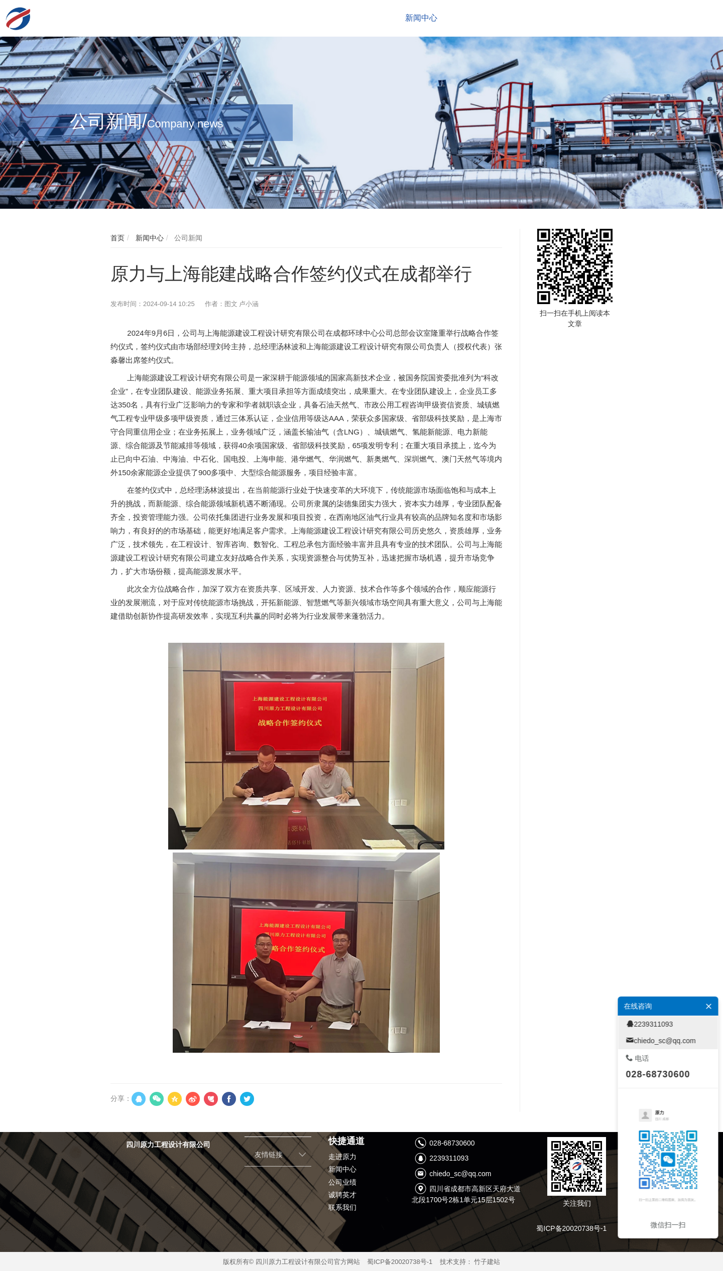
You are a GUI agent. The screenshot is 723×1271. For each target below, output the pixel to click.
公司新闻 (187, 238)
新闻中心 (149, 238)
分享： (121, 1098)
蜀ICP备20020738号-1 (399, 1261)
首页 (117, 238)
